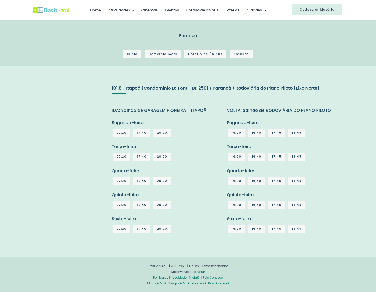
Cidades (254, 10)
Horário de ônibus (202, 10)
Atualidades (119, 10)
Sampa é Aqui (178, 283)
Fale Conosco (213, 277)
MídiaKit (194, 277)
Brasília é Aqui (218, 283)
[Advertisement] (69, 120)
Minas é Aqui (156, 283)
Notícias (241, 54)
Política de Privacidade (170, 277)
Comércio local (162, 54)
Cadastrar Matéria (317, 9)
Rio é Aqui (198, 283)
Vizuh (201, 272)
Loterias (232, 10)
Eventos (172, 10)
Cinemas (149, 10)
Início (132, 54)
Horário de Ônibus (205, 54)
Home (95, 10)
